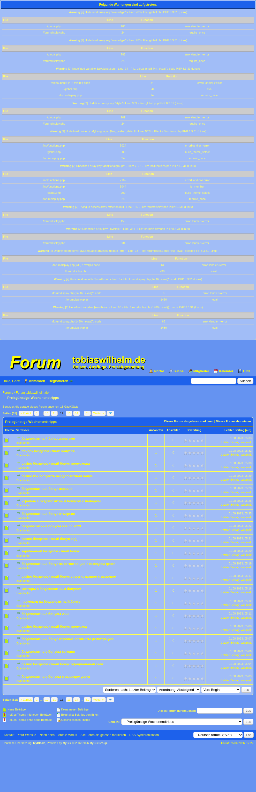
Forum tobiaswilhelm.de (32, 392)
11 (54, 413)
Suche (179, 371)
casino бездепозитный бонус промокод (54, 626)
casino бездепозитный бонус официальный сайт (62, 664)
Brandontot (24, 442)
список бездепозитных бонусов (48, 451)
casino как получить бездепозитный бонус (57, 476)
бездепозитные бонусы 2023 (45, 614)
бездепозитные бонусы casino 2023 (51, 526)
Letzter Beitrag (234, 430)
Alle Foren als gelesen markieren (103, 735)
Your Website (27, 735)
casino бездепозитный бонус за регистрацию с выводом (68, 576)
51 (87, 413)
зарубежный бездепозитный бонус (50, 551)
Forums (8, 392)
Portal (159, 371)
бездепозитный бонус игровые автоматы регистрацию (67, 639)
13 (69, 413)
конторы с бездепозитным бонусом (51, 589)
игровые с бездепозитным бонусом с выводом (61, 501)
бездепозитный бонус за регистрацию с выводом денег (68, 564)
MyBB (67, 743)
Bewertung (194, 430)
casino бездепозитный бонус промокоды (55, 463)
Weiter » (98, 413)
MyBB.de (39, 743)
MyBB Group (98, 743)
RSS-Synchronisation (144, 735)
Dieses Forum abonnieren (233, 421)
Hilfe (246, 371)
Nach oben (47, 735)
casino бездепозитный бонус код (49, 539)
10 (46, 413)
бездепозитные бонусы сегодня (48, 651)
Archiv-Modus (67, 735)
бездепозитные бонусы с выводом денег (56, 676)
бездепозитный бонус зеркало (46, 489)
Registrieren (58, 381)
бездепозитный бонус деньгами (48, 438)
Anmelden (37, 381)
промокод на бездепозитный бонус (50, 601)
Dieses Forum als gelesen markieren (189, 421)
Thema (9, 430)
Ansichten (173, 430)
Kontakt (9, 735)
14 (76, 413)
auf (248, 430)
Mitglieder (201, 371)
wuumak (246, 442)
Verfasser (22, 430)
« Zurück (26, 413)
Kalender (226, 371)
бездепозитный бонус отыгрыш (48, 514)
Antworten (156, 430)
